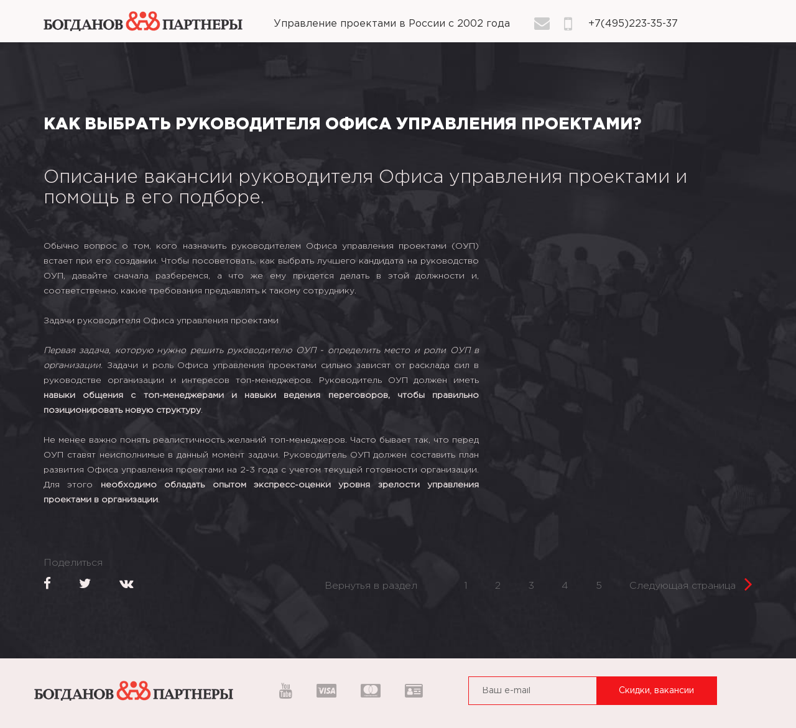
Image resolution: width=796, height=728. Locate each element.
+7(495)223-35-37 (633, 24)
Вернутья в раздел (371, 586)
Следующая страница (690, 582)
